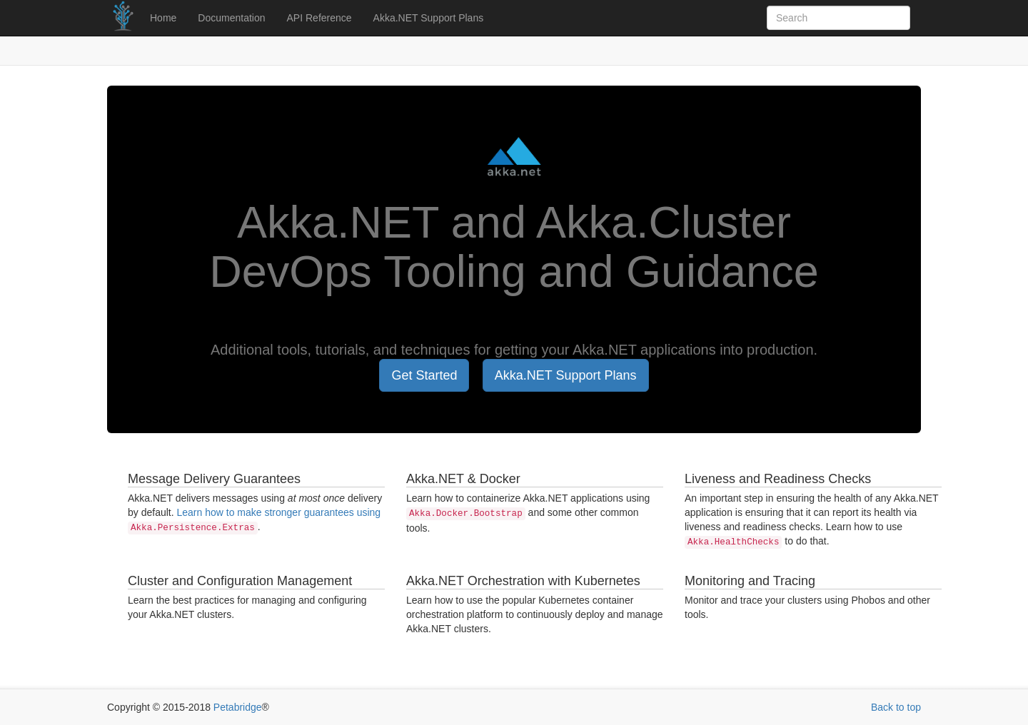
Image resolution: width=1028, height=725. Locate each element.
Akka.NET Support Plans (428, 18)
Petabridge (237, 707)
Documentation (231, 18)
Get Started (424, 375)
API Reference (319, 18)
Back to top (896, 707)
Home (163, 18)
